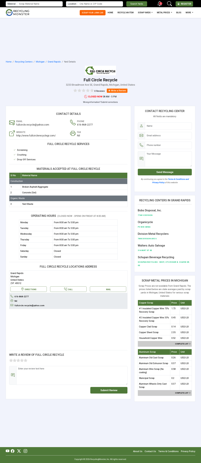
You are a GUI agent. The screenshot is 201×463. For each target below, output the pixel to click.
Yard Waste (27, 204)
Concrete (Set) (29, 192)
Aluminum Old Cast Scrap (151, 357)
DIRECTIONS (28, 289)
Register (184, 4)
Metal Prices (163, 12)
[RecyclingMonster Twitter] (19, 451)
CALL (68, 289)
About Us (137, 451)
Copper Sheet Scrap (149, 332)
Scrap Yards (144, 12)
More (189, 12)
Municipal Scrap (147, 378)
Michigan (40, 61)
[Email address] (168, 135)
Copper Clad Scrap (148, 326)
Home (110, 12)
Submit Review (108, 390)
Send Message (164, 172)
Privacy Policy (188, 451)
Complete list (183, 344)
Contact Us (150, 451)
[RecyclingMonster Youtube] (8, 451)
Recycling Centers (24, 61)
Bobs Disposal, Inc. (150, 210)
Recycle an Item (126, 12)
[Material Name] (40, 4)
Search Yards (136, 4)
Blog (178, 12)
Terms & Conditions (168, 451)
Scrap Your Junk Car (92, 13)
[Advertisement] (100, 38)
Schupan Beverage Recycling (156, 257)
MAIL (108, 289)
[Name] (168, 126)
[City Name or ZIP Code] (100, 4)
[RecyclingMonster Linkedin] (24, 451)
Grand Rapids (54, 61)
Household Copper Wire (150, 338)
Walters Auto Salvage (151, 245)
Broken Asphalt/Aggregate (35, 187)
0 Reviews (99, 91)
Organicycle (145, 222)
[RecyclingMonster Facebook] (13, 451)
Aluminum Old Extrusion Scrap (153, 363)
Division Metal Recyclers (153, 233)
